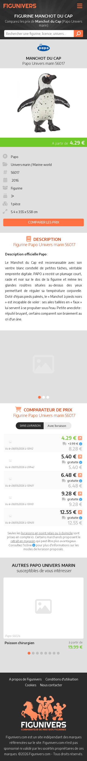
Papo (10, 157)
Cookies (30, 685)
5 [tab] (45, 653)
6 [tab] (49, 653)
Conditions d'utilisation (61, 679)
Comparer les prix (43, 222)
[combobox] (43, 33)
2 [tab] (43, 397)
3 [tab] (47, 397)
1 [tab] (39, 397)
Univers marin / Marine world (27, 165)
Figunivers (21, 5)
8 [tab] (58, 653)
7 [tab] (54, 653)
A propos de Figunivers (25, 679)
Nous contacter (51, 685)
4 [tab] (41, 653)
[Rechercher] (78, 33)
